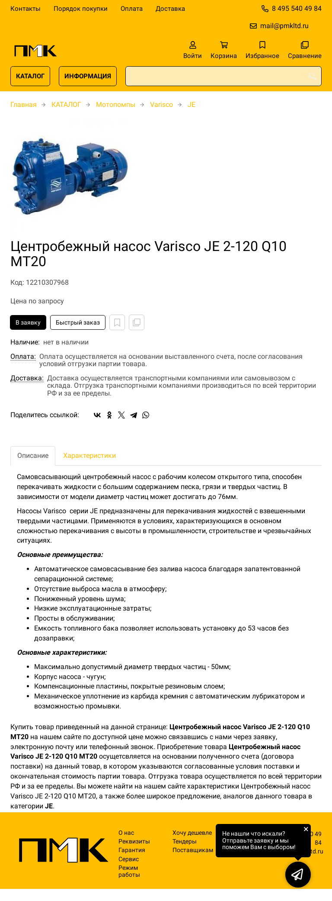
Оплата (132, 9)
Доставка (170, 9)
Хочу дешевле (192, 833)
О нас (126, 833)
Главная (23, 104)
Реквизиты (134, 841)
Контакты (25, 9)
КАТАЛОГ (30, 76)
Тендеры (184, 841)
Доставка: (27, 378)
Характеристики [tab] (89, 455)
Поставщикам (192, 850)
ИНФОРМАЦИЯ (87, 76)
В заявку (28, 322)
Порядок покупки (81, 9)
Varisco (161, 104)
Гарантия (131, 850)
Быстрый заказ (78, 322)
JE (191, 104)
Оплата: (23, 356)
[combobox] (223, 76)
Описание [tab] (32, 455)
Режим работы (129, 871)
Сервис (128, 859)
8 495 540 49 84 (297, 8)
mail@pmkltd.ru (284, 26)
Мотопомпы (115, 104)
